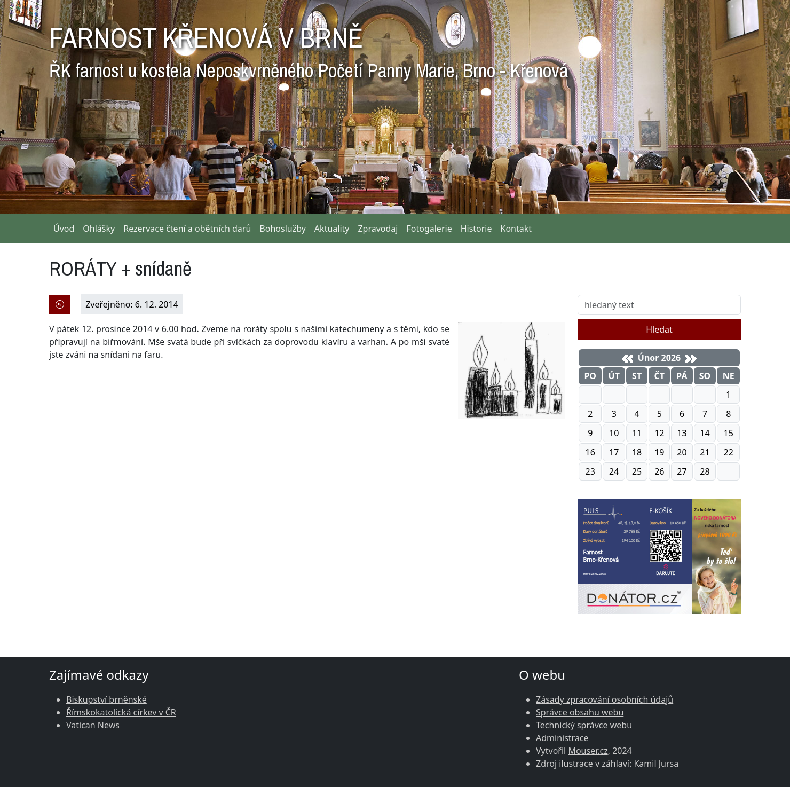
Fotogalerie (429, 228)
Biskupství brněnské (106, 699)
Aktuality (332, 228)
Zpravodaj (378, 228)
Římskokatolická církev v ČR (121, 712)
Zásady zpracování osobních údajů (604, 699)
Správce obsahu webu (579, 712)
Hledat (659, 329)
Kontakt (516, 228)
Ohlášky (99, 228)
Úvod (63, 228)
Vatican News (93, 725)
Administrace (562, 738)
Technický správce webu (584, 725)
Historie (476, 228)
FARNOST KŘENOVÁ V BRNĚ (308, 48)
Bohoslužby (282, 228)
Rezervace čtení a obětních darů (187, 228)
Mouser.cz (587, 751)
